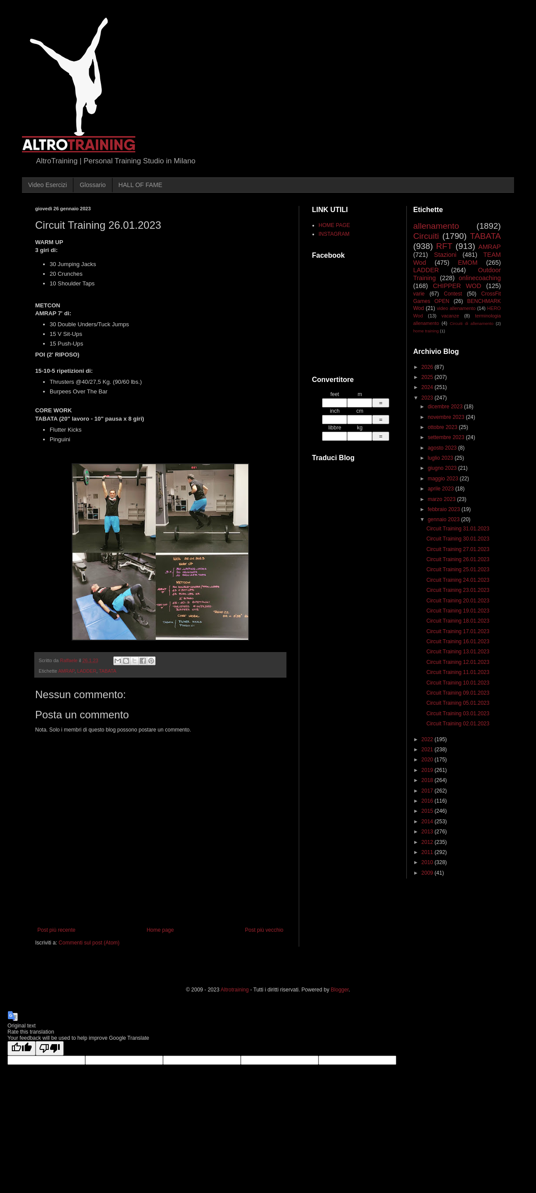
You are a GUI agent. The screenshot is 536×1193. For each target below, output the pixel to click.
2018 (428, 780)
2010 (428, 862)
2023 (428, 398)
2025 (428, 377)
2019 (428, 770)
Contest (453, 294)
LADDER (86, 671)
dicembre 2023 (445, 407)
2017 (428, 791)
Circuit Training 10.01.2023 (457, 683)
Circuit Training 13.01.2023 (457, 652)
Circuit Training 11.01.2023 (457, 672)
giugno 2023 (442, 468)
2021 (428, 749)
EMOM (468, 262)
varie (419, 294)
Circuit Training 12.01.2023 (457, 662)
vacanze (450, 315)
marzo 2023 (442, 499)
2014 (428, 821)
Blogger (340, 990)
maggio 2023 (443, 479)
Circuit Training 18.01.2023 (457, 621)
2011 (428, 852)
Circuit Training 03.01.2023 (457, 713)
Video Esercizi (47, 184)
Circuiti (426, 236)
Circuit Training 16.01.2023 (457, 641)
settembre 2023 (446, 437)
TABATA (107, 671)
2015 (428, 811)
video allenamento (456, 308)
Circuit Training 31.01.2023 (457, 529)
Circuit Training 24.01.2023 (457, 580)
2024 (428, 387)
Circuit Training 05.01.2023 (457, 703)
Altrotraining (235, 990)
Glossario (92, 184)
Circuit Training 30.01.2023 (457, 539)
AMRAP (66, 671)
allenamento (436, 226)
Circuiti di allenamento (471, 323)
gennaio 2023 (444, 519)
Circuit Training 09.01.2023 (457, 693)
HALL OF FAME (141, 184)
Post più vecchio (264, 930)
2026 (428, 367)
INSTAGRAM (334, 234)
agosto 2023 (442, 448)
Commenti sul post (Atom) (89, 943)
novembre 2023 (446, 417)
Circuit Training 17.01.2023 (457, 631)
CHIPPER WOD (457, 285)
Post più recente (56, 930)
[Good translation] (21, 1048)
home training (426, 330)
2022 (428, 739)
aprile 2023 (441, 489)
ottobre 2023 (443, 427)
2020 (428, 760)
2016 (428, 801)
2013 (428, 832)
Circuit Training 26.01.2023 (457, 559)
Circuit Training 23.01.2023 (457, 590)
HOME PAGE (334, 225)
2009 (428, 873)
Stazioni (445, 254)
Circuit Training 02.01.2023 (457, 724)
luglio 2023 (440, 458)
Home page (160, 930)
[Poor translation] (50, 1048)
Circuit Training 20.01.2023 (457, 601)
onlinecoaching (480, 277)
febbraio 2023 (444, 509)
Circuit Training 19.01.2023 (457, 611)
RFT (444, 246)
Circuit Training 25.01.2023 (457, 569)
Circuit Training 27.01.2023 (457, 549)
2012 (428, 842)
